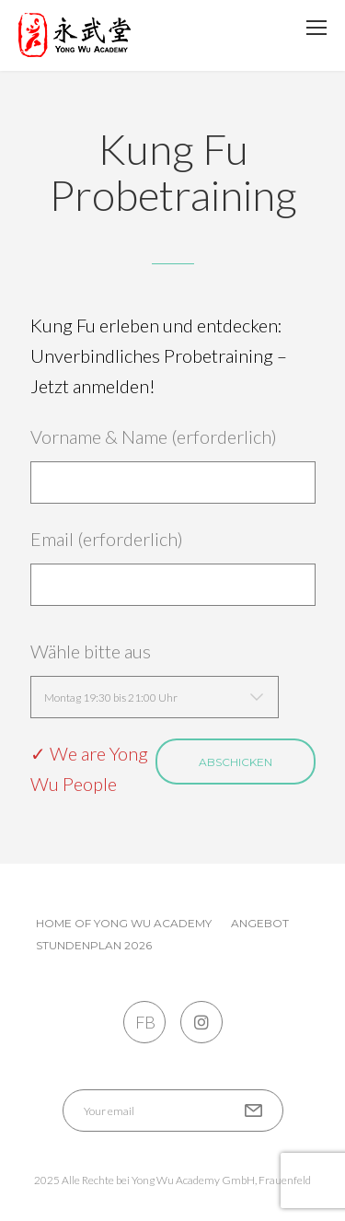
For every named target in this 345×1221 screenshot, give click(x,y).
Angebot (260, 923)
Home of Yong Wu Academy (124, 923)
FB (143, 1022)
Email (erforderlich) (173, 567)
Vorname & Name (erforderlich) (173, 464)
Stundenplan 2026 (94, 945)
